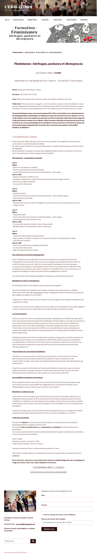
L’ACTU (7, 20)
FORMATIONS (32, 20)
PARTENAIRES (72, 20)
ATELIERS (46, 20)
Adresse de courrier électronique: (67, 521)
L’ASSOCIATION (18, 20)
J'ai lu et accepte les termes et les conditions (58, 514)
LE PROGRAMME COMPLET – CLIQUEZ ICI (48, 467)
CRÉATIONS (58, 20)
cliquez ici (15, 455)
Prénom (44, 505)
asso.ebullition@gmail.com (25, 524)
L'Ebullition (19, 7)
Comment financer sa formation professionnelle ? (48, 472)
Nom (43, 495)
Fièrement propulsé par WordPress (15, 552)
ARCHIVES (84, 20)
